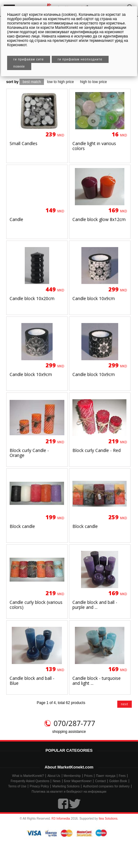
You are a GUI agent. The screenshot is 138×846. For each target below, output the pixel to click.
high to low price (93, 82)
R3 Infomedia (61, 818)
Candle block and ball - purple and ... (94, 604)
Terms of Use (17, 786)
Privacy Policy (39, 786)
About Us (53, 775)
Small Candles (23, 143)
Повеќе (19, 66)
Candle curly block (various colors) (36, 604)
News (56, 781)
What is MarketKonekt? (28, 775)
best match (32, 82)
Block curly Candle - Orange (29, 452)
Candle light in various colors (94, 145)
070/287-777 (74, 723)
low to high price (60, 82)
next (124, 704)
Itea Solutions (108, 818)
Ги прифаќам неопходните (80, 59)
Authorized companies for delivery (106, 786)
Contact (100, 781)
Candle (16, 219)
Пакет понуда (105, 775)
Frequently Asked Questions (30, 781)
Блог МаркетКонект (78, 781)
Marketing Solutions (66, 786)
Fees (122, 775)
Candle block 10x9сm (93, 298)
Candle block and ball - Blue (32, 680)
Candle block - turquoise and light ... (96, 680)
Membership (72, 775)
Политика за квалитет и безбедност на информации (69, 791)
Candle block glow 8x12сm (99, 219)
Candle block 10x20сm (32, 298)
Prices (88, 775)
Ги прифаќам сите (28, 59)
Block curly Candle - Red (96, 450)
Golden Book (118, 781)
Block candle (22, 526)
